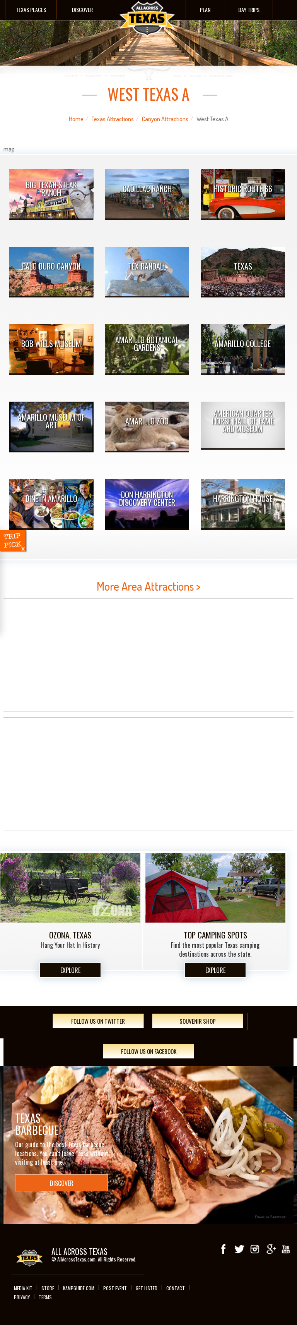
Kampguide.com (78, 1288)
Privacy (22, 1297)
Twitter (239, 1249)
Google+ (270, 1249)
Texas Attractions (113, 119)
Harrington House (243, 498)
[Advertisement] (148, 655)
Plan (205, 9)
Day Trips (248, 9)
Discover (82, 9)
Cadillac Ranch (147, 188)
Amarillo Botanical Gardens (147, 343)
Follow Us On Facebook (148, 1051)
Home (76, 119)
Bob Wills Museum (51, 343)
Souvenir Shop (197, 1021)
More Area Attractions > (149, 586)
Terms (45, 1297)
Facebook (224, 1249)
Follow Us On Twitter (98, 1021)
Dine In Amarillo (51, 498)
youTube (286, 1249)
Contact (175, 1288)
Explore (70, 970)
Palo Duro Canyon (51, 266)
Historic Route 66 (242, 188)
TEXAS (243, 266)
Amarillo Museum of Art (51, 421)
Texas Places (31, 9)
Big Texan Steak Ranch (51, 188)
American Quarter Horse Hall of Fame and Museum (243, 421)
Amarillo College (243, 343)
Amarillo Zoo (147, 421)
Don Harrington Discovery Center (147, 498)
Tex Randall (147, 266)
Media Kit (23, 1288)
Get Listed (146, 1288)
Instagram (255, 1249)
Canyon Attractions (165, 119)
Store (47, 1288)
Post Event (115, 1288)
